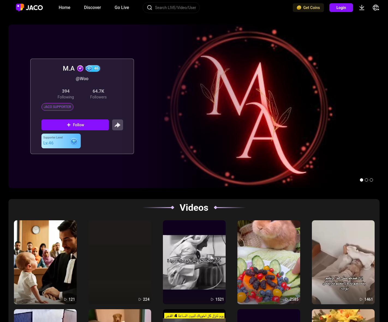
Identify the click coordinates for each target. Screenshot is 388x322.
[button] (361, 180)
